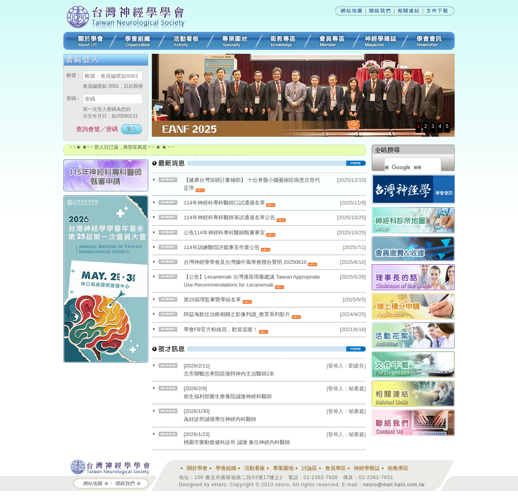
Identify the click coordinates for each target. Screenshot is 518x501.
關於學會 (88, 41)
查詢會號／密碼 (97, 129)
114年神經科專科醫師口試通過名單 (229, 203)
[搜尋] (403, 167)
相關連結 (409, 11)
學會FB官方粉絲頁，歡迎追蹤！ (226, 329)
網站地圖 (352, 11)
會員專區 (332, 41)
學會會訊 (430, 41)
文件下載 (437, 11)
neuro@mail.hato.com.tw (394, 484)
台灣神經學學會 (128, 16)
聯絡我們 (380, 11)
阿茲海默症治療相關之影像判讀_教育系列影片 (237, 314)
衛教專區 (283, 41)
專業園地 (234, 41)
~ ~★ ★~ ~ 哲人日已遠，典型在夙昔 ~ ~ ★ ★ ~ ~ (122, 147)
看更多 (259, 166)
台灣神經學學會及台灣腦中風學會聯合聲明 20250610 (250, 262)
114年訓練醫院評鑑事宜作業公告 (227, 247)
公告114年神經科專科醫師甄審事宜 (229, 233)
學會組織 (137, 41)
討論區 (309, 468)
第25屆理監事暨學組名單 (218, 300)
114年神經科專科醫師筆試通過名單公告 (235, 217)
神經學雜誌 (380, 41)
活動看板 (186, 41)
